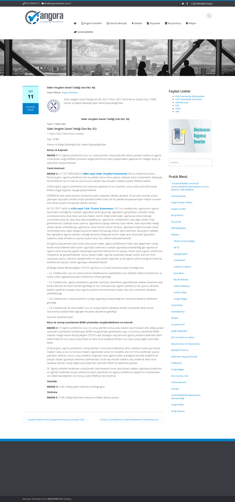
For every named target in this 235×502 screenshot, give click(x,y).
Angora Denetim (69, 92)
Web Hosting (65, 499)
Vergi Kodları (177, 404)
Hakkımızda (81, 462)
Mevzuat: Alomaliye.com (34, 499)
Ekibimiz (175, 234)
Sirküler (175, 388)
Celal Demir (179, 260)
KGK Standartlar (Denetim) (188, 99)
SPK (177, 111)
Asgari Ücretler (178, 208)
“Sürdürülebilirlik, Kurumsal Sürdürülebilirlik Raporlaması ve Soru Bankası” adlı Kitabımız (190, 186)
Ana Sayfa (80, 459)
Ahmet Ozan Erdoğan (184, 241)
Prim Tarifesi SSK (179, 375)
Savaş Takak (180, 292)
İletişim (174, 317)
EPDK (178, 108)
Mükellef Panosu (179, 350)
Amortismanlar (178, 196)
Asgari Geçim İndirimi (181, 202)
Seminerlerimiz (178, 382)
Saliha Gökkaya (182, 285)
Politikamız (176, 362)
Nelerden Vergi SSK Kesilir (184, 356)
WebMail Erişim (203, 3)
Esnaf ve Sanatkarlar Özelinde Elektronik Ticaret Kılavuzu (131, 419)
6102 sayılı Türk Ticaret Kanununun (92, 208)
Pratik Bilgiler (177, 369)
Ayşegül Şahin (181, 253)
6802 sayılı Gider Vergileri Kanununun (105, 173)
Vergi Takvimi (178, 411)
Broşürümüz (177, 215)
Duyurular (176, 221)
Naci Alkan (179, 273)
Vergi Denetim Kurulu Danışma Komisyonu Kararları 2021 (55, 419)
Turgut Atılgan (181, 298)
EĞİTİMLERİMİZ (178, 228)
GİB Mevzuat (181, 102)
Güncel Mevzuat (83, 469)
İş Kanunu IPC (178, 324)
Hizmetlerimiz (178, 311)
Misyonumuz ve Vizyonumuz (185, 343)
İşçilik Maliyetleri (179, 330)
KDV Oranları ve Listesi (182, 337)
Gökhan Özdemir (182, 266)
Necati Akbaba (181, 279)
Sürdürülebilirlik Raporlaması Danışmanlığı (186, 397)
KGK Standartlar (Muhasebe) (189, 96)
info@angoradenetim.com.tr (57, 3)
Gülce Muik (176, 305)
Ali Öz (176, 247)
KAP (177, 105)
